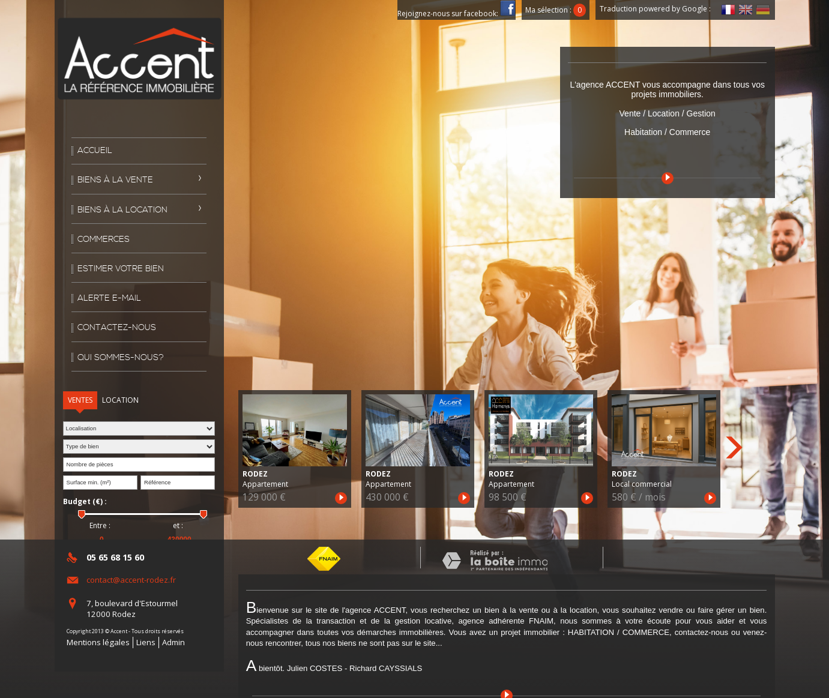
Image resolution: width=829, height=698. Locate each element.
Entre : (99, 526)
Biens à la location (122, 210)
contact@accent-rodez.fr (131, 579)
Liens (145, 642)
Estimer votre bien (120, 268)
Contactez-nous (116, 327)
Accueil (94, 150)
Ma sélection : (555, 10)
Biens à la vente (115, 180)
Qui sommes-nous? (120, 357)
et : (178, 526)
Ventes (80, 400)
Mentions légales (98, 642)
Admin (173, 642)
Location (120, 400)
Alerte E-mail (109, 298)
